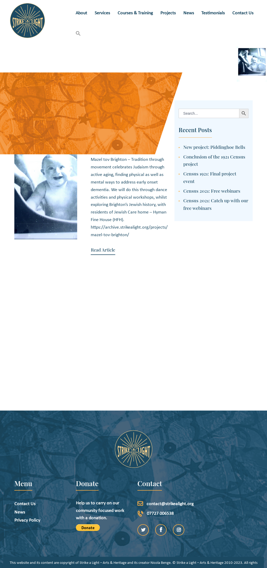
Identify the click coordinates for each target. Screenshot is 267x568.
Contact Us (24, 494)
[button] (78, 34)
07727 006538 (160, 504)
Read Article (103, 250)
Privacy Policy (27, 511)
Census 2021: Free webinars (211, 191)
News (19, 502)
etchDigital (151, 561)
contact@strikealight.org (170, 494)
